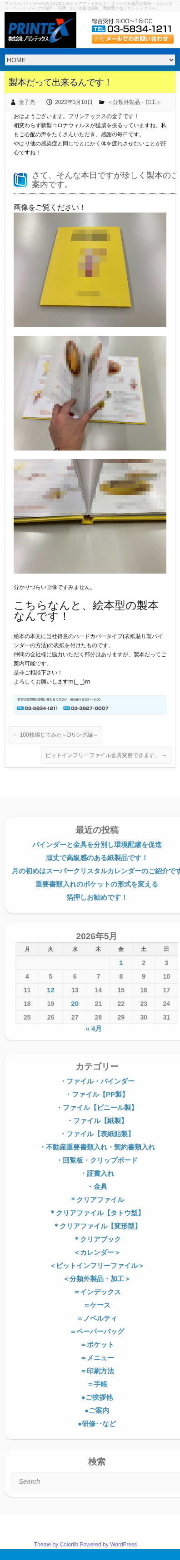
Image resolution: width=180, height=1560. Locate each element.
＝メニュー (97, 1358)
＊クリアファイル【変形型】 (97, 1226)
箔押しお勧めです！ (97, 897)
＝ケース (96, 1305)
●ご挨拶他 (96, 1397)
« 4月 (93, 1028)
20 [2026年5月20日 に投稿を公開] (75, 1003)
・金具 (97, 1186)
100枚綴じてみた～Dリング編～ (55, 735)
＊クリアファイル (97, 1199)
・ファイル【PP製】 (97, 1094)
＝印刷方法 (97, 1371)
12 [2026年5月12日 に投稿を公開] (51, 990)
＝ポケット (97, 1344)
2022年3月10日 (74, 102)
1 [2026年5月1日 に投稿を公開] (121, 962)
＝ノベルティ (96, 1318)
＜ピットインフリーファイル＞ (97, 1265)
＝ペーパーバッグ (97, 1331)
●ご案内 (97, 1410)
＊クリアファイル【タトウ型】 (97, 1213)
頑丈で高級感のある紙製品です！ (97, 858)
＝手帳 (97, 1384)
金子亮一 (29, 102)
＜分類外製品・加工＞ (134, 102)
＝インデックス (97, 1292)
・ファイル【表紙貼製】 (97, 1134)
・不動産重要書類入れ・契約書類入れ (97, 1147)
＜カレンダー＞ (97, 1252)
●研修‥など (97, 1423)
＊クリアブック (97, 1239)
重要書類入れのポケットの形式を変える (96, 884)
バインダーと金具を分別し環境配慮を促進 (97, 844)
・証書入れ (97, 1173)
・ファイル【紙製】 (97, 1120)
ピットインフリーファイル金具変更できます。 (106, 755)
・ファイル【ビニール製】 (97, 1107)
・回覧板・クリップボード (97, 1160)
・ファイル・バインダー (97, 1081)
